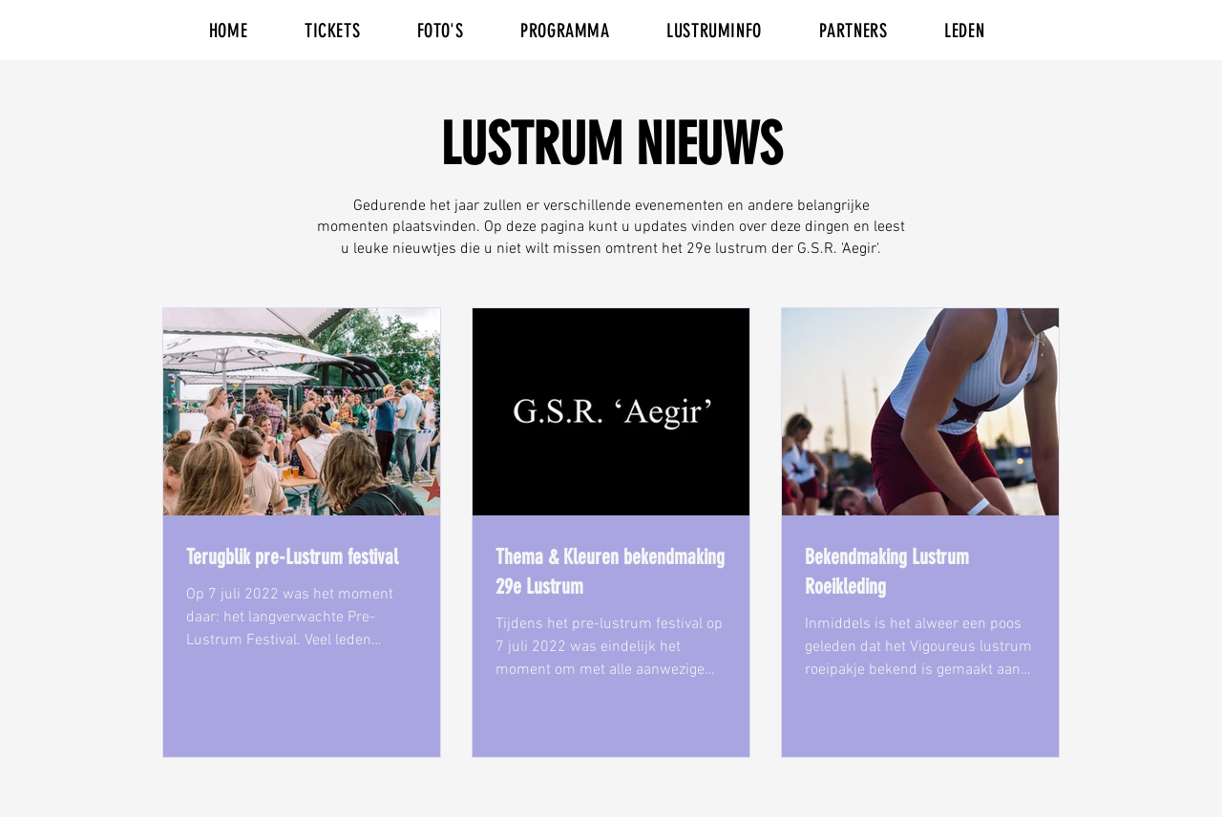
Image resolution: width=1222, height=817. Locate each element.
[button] (332, 31)
